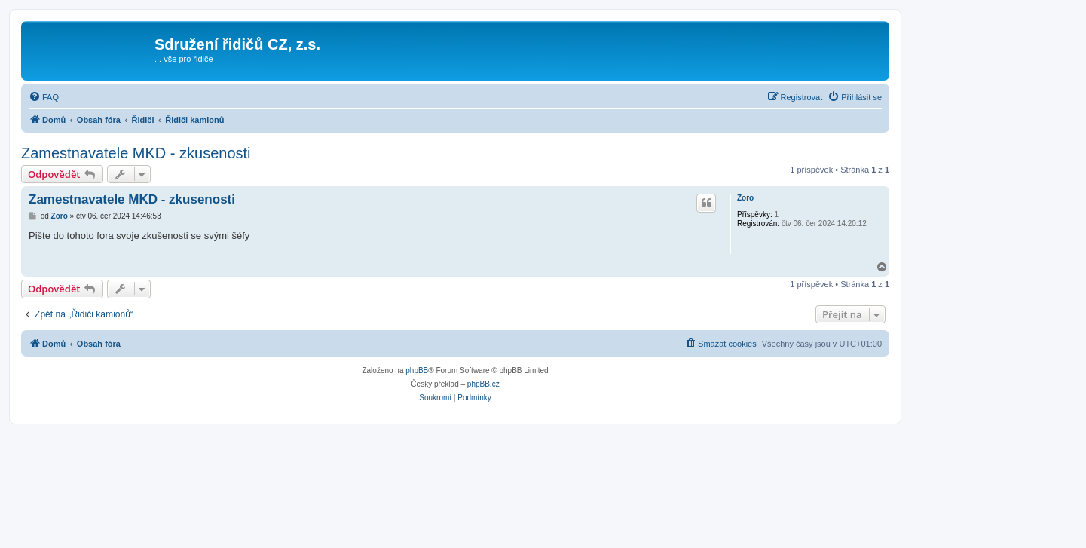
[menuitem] (44, 97)
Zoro (745, 198)
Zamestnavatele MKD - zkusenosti (136, 153)
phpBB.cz (483, 384)
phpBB (416, 370)
